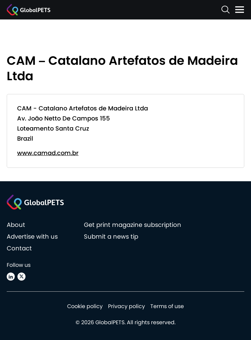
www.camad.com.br (48, 153)
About (16, 225)
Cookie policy (85, 306)
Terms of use (167, 306)
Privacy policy (126, 306)
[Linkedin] (11, 277)
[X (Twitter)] (21, 277)
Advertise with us (32, 236)
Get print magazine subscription (132, 225)
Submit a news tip (111, 236)
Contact (19, 248)
